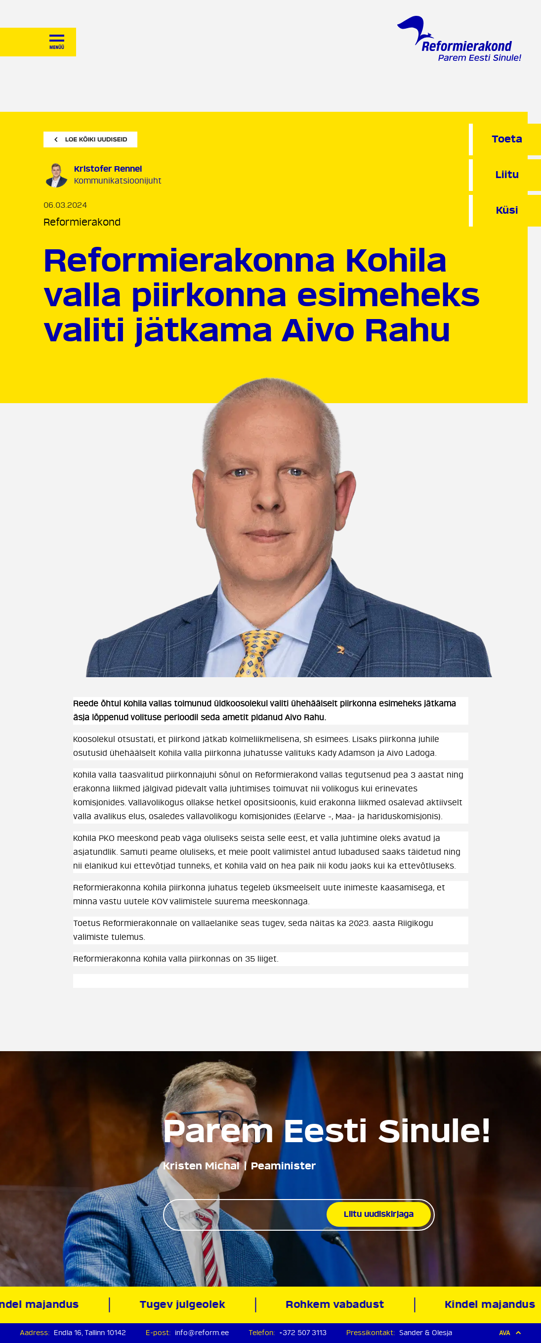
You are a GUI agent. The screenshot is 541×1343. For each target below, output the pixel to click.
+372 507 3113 (303, 1333)
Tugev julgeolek (184, 1304)
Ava (510, 1333)
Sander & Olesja (425, 1333)
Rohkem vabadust (337, 1304)
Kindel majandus (492, 1304)
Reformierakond (82, 222)
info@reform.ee (202, 1333)
